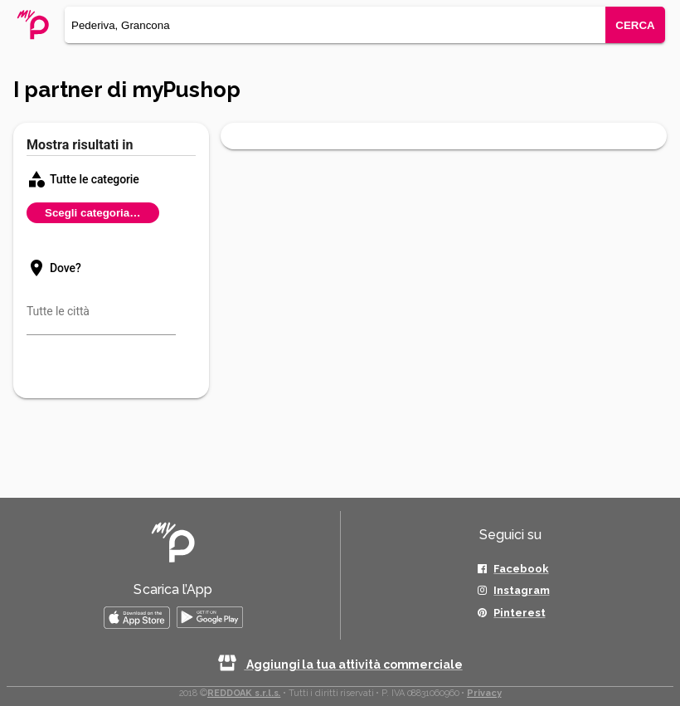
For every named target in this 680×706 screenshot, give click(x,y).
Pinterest (519, 612)
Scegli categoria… (93, 213)
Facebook (520, 568)
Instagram (521, 590)
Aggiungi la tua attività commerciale (339, 664)
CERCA (634, 25)
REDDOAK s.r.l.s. (243, 693)
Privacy (484, 693)
